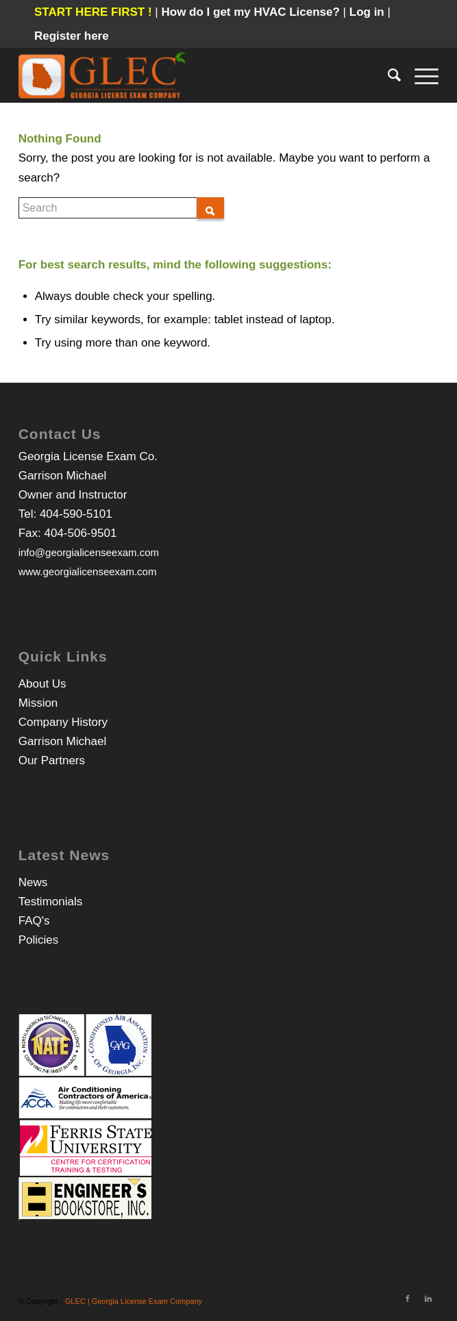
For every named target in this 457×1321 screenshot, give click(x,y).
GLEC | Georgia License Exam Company (133, 1301)
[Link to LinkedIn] (428, 1298)
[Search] (387, 75)
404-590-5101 (76, 513)
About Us (42, 683)
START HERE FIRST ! (93, 11)
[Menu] (420, 75)
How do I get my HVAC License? (252, 11)
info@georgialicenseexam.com (88, 552)
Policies (38, 939)
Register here (71, 35)
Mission (38, 702)
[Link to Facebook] (407, 1298)
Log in (368, 11)
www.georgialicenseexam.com (87, 571)
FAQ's (34, 920)
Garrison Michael (62, 741)
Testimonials (50, 901)
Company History (63, 722)
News (33, 882)
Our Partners (51, 760)
